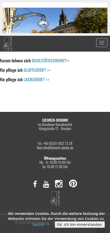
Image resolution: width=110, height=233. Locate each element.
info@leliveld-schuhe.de (58, 147)
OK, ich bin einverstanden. (80, 224)
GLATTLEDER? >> (37, 70)
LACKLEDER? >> (36, 79)
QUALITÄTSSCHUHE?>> (51, 60)
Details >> (41, 224)
